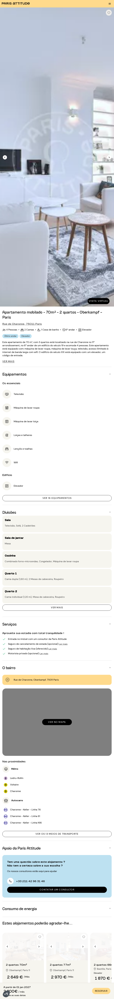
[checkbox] (109, 13)
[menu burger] (109, 3)
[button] (6, 994)
